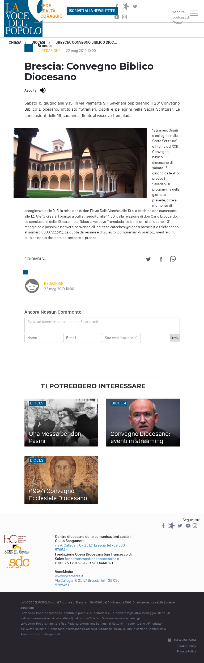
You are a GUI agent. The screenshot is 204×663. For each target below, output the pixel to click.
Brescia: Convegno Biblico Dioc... (86, 42)
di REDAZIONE (49, 50)
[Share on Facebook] (161, 260)
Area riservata (181, 640)
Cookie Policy (186, 646)
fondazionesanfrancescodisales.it (92, 559)
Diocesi (38, 42)
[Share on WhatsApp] (174, 260)
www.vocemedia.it (69, 576)
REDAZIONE (53, 283)
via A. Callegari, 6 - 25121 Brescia (80, 545)
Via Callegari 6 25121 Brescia (77, 580)
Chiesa (15, 42)
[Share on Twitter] (148, 260)
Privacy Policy (186, 651)
